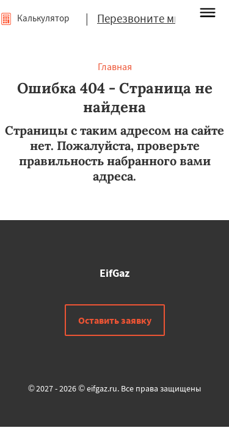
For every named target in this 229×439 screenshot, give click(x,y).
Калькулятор (34, 18)
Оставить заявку (114, 320)
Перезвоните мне (141, 18)
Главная (115, 66)
